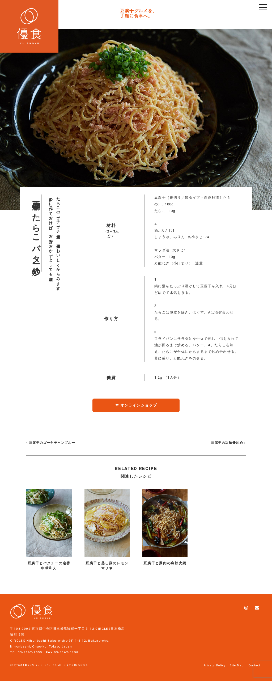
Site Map (237, 665)
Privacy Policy (214, 665)
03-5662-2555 (30, 652)
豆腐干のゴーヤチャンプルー (50, 443)
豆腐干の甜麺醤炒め (228, 443)
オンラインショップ (136, 405)
